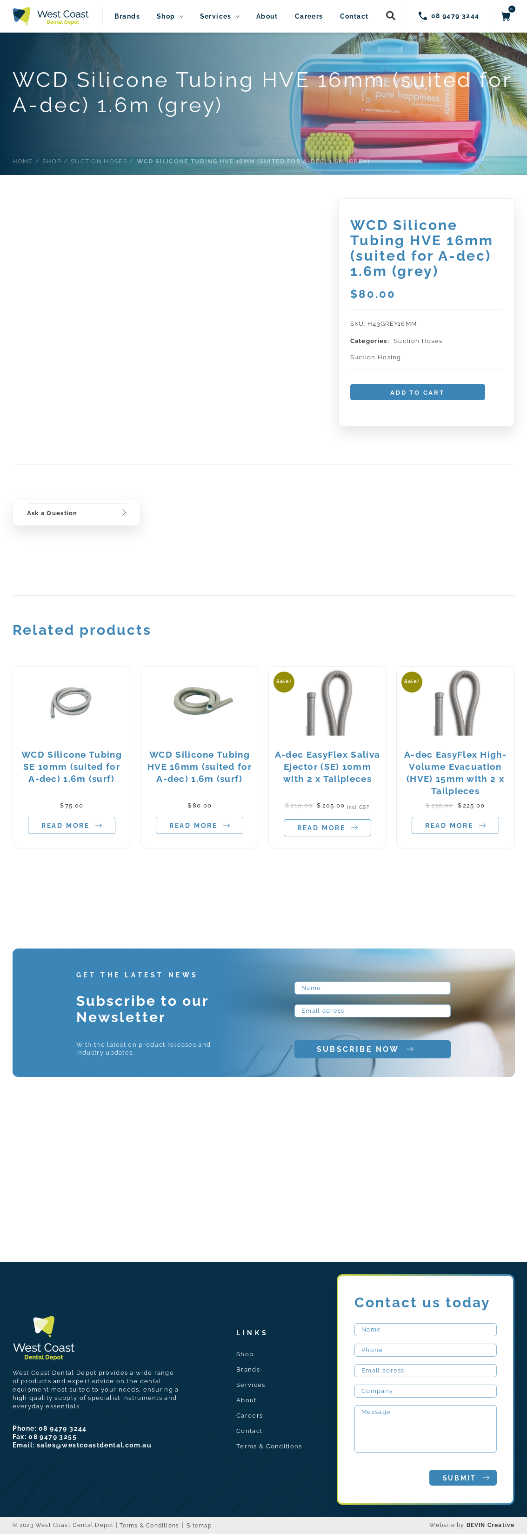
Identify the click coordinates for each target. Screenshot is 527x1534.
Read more (71, 826)
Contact (354, 16)
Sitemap (199, 1525)
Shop (166, 16)
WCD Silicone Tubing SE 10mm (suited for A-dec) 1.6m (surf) (71, 766)
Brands (127, 16)
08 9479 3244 (63, 1428)
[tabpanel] (72, 757)
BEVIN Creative (491, 1525)
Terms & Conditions (269, 1446)
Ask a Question (52, 513)
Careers (309, 16)
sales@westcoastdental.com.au (94, 1445)
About (267, 16)
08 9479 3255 (52, 1436)
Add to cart (417, 392)
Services (216, 16)
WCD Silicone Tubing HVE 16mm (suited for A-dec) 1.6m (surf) (199, 766)
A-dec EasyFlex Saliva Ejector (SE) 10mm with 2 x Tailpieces (327, 766)
